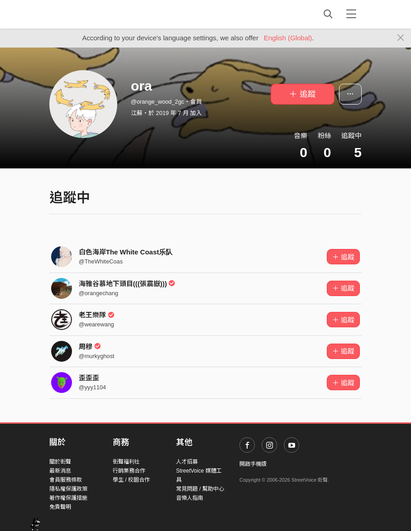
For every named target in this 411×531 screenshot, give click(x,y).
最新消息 (60, 471)
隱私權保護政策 (68, 489)
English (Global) (288, 38)
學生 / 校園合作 (131, 480)
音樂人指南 (189, 498)
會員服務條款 (65, 480)
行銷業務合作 (129, 471)
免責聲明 (60, 507)
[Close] (401, 38)
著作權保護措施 (68, 498)
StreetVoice (86, 14)
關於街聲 (60, 462)
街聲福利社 (126, 462)
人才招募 (187, 462)
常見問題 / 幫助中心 (200, 489)
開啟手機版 (253, 464)
